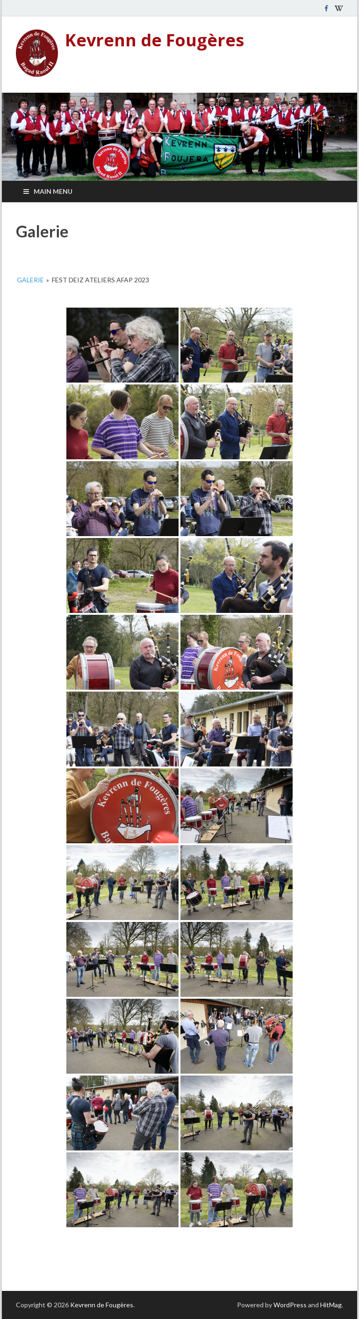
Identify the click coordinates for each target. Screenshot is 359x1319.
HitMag (331, 1305)
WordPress (290, 1305)
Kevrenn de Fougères (154, 40)
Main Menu (53, 191)
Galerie (30, 280)
